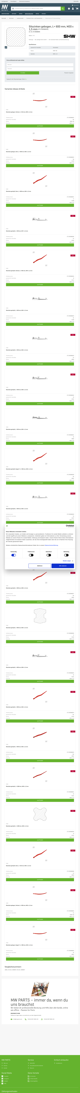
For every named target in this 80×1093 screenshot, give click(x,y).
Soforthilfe (76, 1)
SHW (7, 109)
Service (38, 13)
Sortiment (15, 13)
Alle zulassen (62, 565)
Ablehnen (39, 565)
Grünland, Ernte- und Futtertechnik (34, 18)
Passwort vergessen (68, 72)
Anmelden (22, 72)
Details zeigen (67, 561)
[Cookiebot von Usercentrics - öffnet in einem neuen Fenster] (67, 526)
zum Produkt (40, 126)
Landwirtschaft (20, 18)
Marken (21, 13)
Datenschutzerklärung (51, 545)
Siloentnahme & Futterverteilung (52, 18)
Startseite (4, 18)
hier (26, 79)
